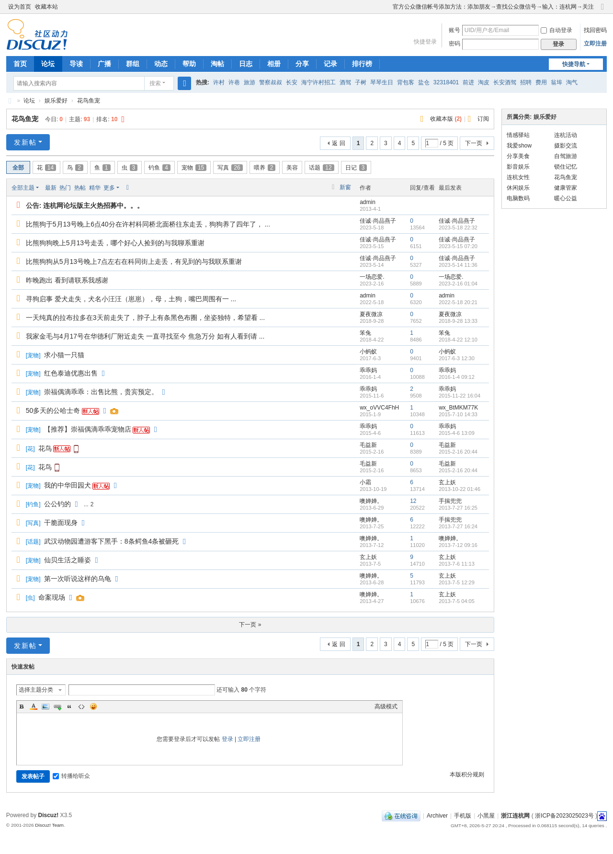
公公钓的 (57, 504)
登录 (227, 739)
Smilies (93, 706)
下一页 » (250, 624)
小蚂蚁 (368, 351)
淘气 (572, 82)
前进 (468, 82)
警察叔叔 (270, 82)
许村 (219, 82)
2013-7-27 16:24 (458, 526)
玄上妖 (447, 482)
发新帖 (25, 142)
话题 (321, 167)
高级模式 (386, 706)
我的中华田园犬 (67, 485)
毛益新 (368, 445)
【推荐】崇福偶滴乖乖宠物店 (87, 429)
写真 (229, 167)
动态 (161, 64)
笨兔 (365, 333)
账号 (454, 30)
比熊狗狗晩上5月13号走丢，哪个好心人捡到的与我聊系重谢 (115, 243)
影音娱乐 (518, 166)
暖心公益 (565, 198)
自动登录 (556, 30)
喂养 (265, 167)
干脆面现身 (61, 522)
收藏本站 (46, 6)
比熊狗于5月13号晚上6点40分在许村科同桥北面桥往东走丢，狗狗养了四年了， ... (148, 224)
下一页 (473, 143)
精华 (95, 187)
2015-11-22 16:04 (459, 396)
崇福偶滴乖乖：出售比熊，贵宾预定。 (101, 392)
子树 (360, 82)
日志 (245, 64)
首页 (20, 64)
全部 (18, 167)
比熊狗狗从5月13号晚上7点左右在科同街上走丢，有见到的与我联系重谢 (134, 261)
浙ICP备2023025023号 (564, 815)
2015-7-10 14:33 (458, 414)
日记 (356, 167)
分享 (302, 64)
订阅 (483, 118)
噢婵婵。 (371, 501)
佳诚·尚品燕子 (378, 220)
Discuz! (48, 815)
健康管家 (565, 187)
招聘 (526, 82)
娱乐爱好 (56, 100)
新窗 (345, 187)
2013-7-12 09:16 (458, 545)
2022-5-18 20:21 (458, 302)
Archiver (437, 815)
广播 (104, 64)
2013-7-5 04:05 (457, 601)
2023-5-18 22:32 (458, 227)
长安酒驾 (504, 82)
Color (33, 706)
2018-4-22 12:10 (458, 339)
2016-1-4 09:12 (457, 377)
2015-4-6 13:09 (457, 433)
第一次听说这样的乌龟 (77, 578)
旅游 (249, 82)
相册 (274, 64)
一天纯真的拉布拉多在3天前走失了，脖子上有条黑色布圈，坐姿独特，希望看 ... (145, 317)
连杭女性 (518, 177)
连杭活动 (565, 135)
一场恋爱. (372, 276)
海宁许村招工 (318, 82)
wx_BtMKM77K (458, 407)
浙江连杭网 (10, 101)
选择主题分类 (36, 689)
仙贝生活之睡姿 (67, 560)
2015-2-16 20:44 (458, 452)
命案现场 (51, 597)
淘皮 (483, 82)
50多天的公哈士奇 (53, 410)
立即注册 (595, 43)
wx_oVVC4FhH (379, 407)
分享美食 (518, 156)
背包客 (405, 82)
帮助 (189, 64)
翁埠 (556, 82)
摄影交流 (565, 145)
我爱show (519, 145)
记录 (330, 64)
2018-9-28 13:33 (458, 321)
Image (45, 706)
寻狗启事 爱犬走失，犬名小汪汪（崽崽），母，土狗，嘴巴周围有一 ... (131, 299)
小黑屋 (486, 815)
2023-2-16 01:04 (458, 283)
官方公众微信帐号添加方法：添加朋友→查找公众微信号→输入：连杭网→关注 (493, 6)
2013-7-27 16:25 (458, 508)
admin (367, 202)
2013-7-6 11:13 (457, 564)
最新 (51, 187)
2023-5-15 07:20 (458, 246)
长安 (291, 82)
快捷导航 (573, 64)
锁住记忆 (565, 166)
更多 (109, 187)
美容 (292, 167)
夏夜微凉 (371, 314)
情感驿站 (518, 135)
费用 (541, 82)
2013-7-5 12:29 (457, 582)
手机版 (462, 815)
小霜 (365, 482)
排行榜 (362, 64)
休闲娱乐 (518, 187)
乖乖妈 (368, 370)
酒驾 (345, 82)
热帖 (80, 187)
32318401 (446, 82)
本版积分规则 (467, 774)
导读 (76, 64)
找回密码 (595, 30)
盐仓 (424, 82)
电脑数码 (518, 198)
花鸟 (45, 448)
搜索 (155, 83)
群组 (132, 64)
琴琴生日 (381, 82)
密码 (454, 43)
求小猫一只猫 (64, 355)
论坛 (48, 64)
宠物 (194, 167)
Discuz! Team (49, 825)
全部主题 (22, 187)
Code (81, 706)
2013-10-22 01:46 (459, 489)
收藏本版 (446, 118)
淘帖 (217, 64)
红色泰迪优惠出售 (71, 373)
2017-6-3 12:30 (457, 358)
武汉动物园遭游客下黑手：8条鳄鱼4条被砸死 (111, 541)
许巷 (234, 82)
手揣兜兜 (450, 501)
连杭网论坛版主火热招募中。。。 (93, 205)
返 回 (338, 143)
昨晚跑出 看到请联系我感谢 (67, 280)
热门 (65, 187)
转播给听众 (71, 776)
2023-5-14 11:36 (458, 265)
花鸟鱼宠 (88, 100)
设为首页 (19, 6)
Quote (69, 706)
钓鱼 (159, 167)
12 (413, 501)
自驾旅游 (565, 156)
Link (57, 706)
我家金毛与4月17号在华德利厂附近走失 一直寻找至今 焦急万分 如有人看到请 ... (145, 336)
